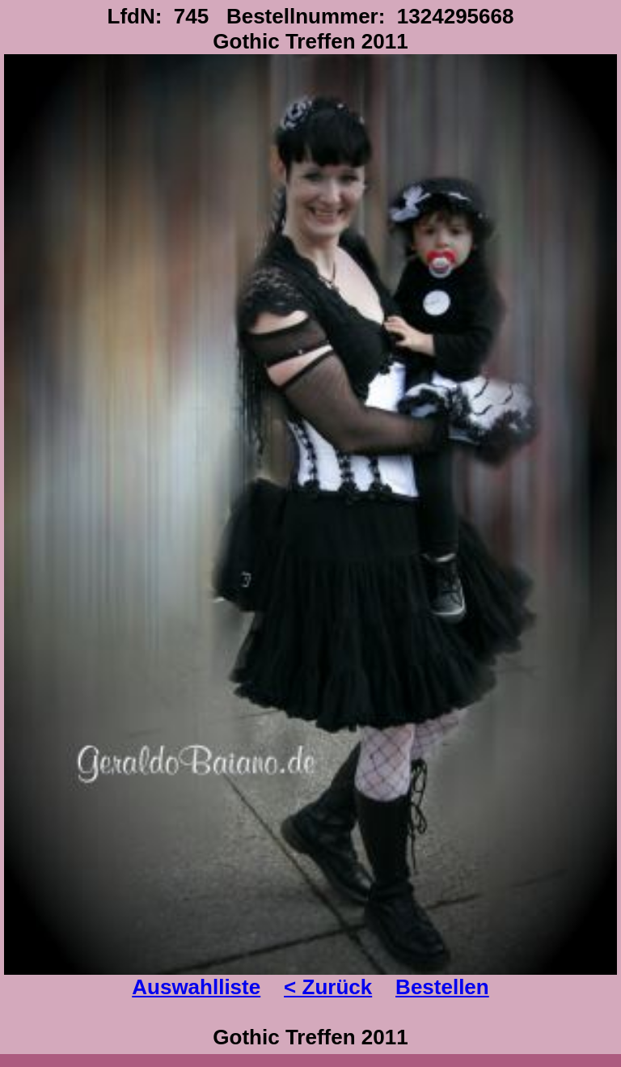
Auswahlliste (196, 987)
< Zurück (328, 987)
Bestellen (442, 987)
